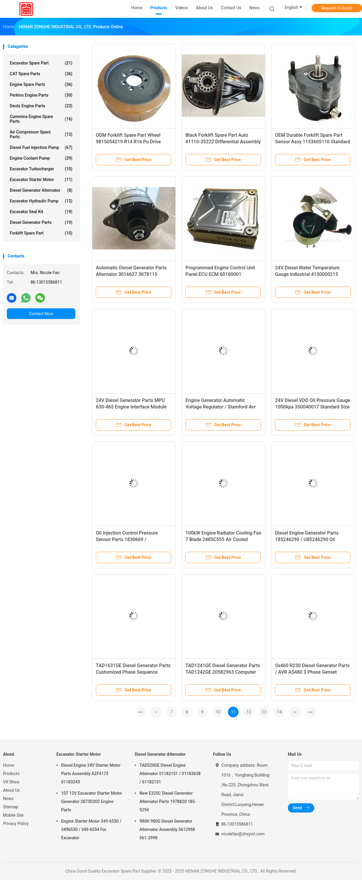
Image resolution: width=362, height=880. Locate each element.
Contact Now (41, 313)
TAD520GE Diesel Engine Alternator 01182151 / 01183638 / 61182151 (170, 773)
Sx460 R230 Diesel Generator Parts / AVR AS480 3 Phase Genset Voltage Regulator (312, 672)
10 (217, 712)
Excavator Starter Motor (41, 180)
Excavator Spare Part (41, 63)
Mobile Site (13, 815)
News (8, 798)
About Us (11, 790)
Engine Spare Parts (41, 84)
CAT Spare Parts (41, 74)
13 (264, 712)
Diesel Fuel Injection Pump (41, 147)
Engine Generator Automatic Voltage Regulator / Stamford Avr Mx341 (220, 406)
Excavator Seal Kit (41, 212)
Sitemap (10, 806)
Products (11, 773)
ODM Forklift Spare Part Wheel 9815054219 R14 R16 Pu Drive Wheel (128, 141)
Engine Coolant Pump (41, 158)
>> (310, 712)
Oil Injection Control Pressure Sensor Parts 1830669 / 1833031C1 (127, 539)
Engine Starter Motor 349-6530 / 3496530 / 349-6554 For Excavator (91, 829)
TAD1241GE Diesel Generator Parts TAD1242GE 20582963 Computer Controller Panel (222, 672)
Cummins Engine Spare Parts (41, 119)
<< (141, 712)
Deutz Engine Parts (41, 106)
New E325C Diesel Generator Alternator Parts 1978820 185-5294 (167, 801)
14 (279, 712)
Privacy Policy (15, 823)
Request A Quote (336, 8)
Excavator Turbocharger (41, 169)
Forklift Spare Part (41, 233)
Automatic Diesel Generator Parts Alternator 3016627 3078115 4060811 (131, 274)
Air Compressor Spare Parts (41, 134)
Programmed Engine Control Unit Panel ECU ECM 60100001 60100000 (220, 274)
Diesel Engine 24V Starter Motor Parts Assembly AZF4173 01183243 (91, 773)
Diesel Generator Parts (41, 222)
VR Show (11, 782)
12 (248, 712)
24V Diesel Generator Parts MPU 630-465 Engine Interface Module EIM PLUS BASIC (131, 406)
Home (8, 765)
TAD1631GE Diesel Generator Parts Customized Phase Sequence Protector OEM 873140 (133, 672)
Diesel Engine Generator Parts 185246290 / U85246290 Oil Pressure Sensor (307, 539)
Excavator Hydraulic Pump (41, 201)
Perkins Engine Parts (41, 95)
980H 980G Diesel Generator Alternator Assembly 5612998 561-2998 (167, 829)
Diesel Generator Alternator (41, 190)
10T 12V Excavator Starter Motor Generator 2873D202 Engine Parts (91, 801)
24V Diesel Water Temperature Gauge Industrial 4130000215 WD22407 (307, 274)
